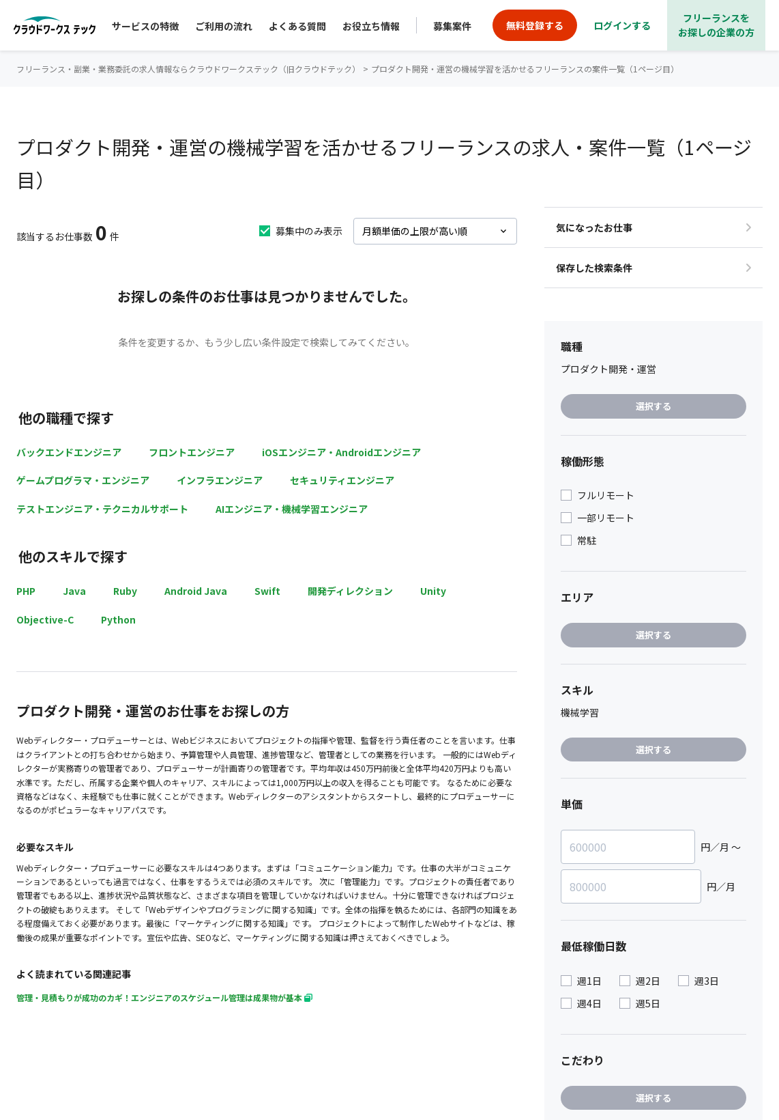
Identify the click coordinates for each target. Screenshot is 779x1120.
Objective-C (45, 619)
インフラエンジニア (220, 480)
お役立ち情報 (371, 26)
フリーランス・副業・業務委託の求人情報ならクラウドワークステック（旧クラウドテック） (188, 68)
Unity (433, 591)
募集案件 (452, 26)
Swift (267, 591)
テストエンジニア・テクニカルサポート (102, 509)
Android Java (195, 591)
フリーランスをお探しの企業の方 (716, 25)
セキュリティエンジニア (342, 480)
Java (74, 591)
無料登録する (534, 25)
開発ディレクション (350, 591)
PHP (25, 591)
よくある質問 (297, 26)
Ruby (125, 591)
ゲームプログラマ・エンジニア (82, 480)
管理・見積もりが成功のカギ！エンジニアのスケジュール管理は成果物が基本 (164, 997)
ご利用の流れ (223, 26)
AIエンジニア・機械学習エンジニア (292, 509)
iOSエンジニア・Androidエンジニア (341, 452)
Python (118, 619)
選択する (653, 406)
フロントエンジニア (192, 452)
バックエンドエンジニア (68, 452)
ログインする (622, 25)
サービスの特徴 (145, 26)
